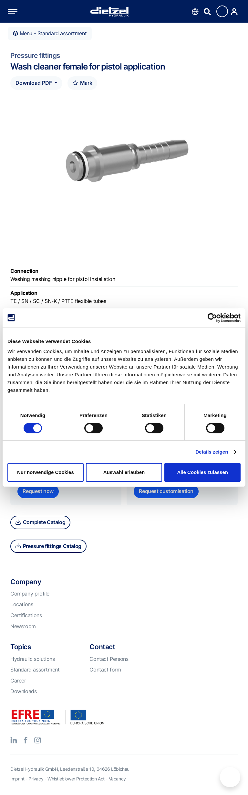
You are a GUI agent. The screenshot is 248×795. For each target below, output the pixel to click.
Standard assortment (34, 669)
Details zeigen (211, 452)
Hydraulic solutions (32, 659)
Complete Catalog (40, 522)
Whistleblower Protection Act (76, 778)
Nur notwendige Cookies (45, 472)
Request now (38, 491)
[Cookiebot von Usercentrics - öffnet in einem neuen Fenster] (212, 318)
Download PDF (34, 83)
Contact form (105, 669)
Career (18, 680)
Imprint (17, 778)
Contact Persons (108, 659)
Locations (21, 604)
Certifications (26, 615)
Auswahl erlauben (124, 472)
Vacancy (117, 778)
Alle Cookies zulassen (202, 472)
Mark (82, 83)
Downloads (23, 691)
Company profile (29, 593)
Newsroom (23, 626)
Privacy (35, 778)
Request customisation (166, 491)
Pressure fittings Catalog (48, 546)
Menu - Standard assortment (50, 33)
